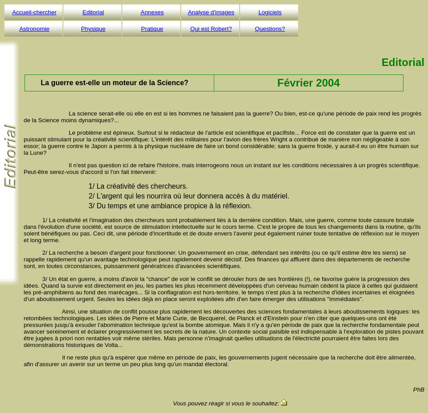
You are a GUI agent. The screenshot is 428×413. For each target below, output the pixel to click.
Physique (93, 28)
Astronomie (34, 28)
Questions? (270, 28)
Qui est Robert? (211, 28)
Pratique (152, 28)
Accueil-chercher (34, 12)
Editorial (93, 12)
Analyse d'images (211, 12)
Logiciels (270, 12)
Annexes (152, 12)
